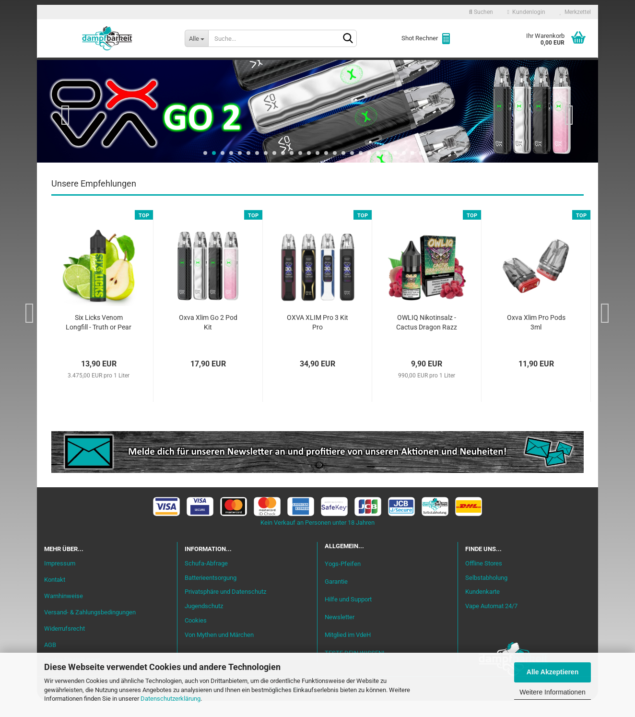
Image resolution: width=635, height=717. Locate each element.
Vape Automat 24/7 (491, 622)
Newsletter (339, 633)
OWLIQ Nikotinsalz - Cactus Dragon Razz (426, 339)
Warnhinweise (63, 612)
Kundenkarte (482, 608)
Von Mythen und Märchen (219, 651)
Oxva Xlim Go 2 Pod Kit (208, 339)
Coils (437, 67)
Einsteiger (141, 67)
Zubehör (478, 67)
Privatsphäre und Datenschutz (225, 608)
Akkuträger (390, 67)
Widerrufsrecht (64, 644)
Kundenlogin (526, 12)
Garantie (336, 598)
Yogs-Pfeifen (343, 580)
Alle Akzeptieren (552, 672)
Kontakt (54, 596)
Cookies (196, 637)
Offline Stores (483, 579)
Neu (99, 67)
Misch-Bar (275, 67)
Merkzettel (575, 12)
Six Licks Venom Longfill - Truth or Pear (98, 339)
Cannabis (526, 67)
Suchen (481, 12)
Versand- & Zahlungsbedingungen (90, 628)
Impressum (59, 580)
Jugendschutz (204, 622)
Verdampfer (331, 67)
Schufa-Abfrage (206, 579)
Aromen (226, 67)
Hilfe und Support (348, 616)
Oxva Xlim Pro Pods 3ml (536, 339)
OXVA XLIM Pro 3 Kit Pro (317, 339)
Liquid (186, 67)
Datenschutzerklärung (170, 698)
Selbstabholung (486, 594)
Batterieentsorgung (210, 594)
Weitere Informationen (552, 692)
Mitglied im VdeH (348, 651)
